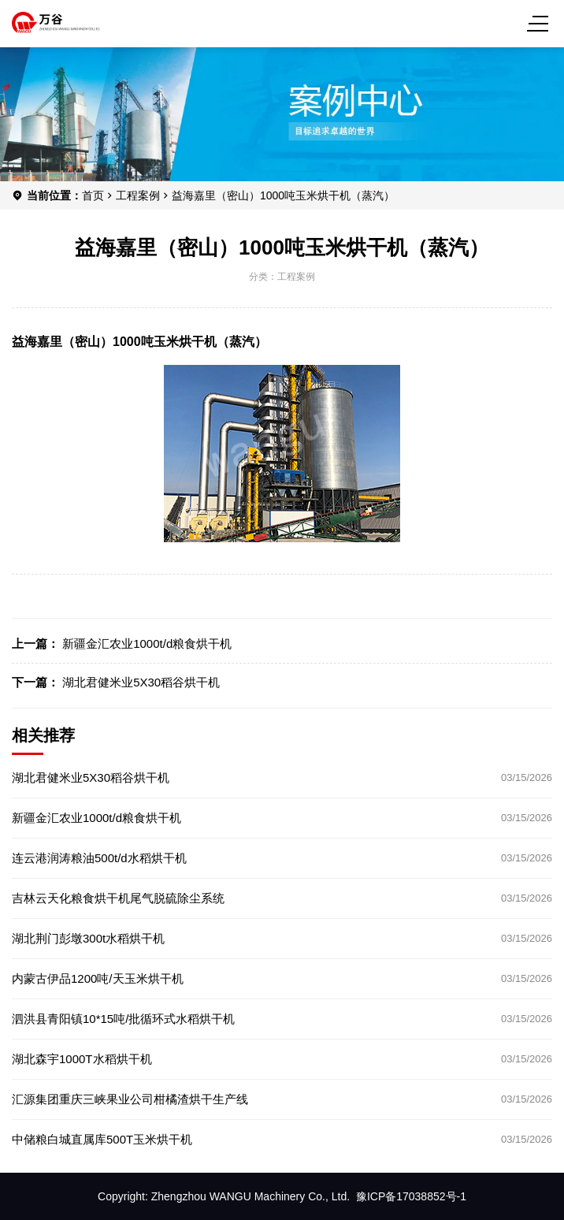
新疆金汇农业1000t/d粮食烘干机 (147, 643)
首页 (93, 195)
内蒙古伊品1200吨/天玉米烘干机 (98, 978)
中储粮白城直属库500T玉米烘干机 (102, 1139)
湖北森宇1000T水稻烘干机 (82, 1059)
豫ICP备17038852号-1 (411, 1196)
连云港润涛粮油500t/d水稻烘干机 (99, 858)
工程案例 (138, 195)
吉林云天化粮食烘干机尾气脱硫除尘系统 (118, 898)
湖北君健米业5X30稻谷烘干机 (141, 682)
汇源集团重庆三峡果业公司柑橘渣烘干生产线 (130, 1099)
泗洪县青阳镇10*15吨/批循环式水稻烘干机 (123, 1018)
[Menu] (540, 23)
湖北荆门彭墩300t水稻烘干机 (88, 938)
